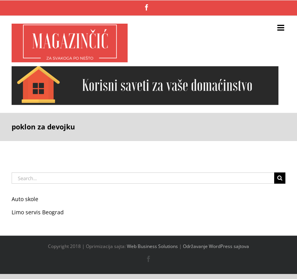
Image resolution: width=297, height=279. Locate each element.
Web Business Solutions (152, 246)
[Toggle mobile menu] (281, 28)
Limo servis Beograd (38, 212)
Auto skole (25, 199)
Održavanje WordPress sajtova (216, 246)
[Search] (279, 178)
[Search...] (143, 178)
